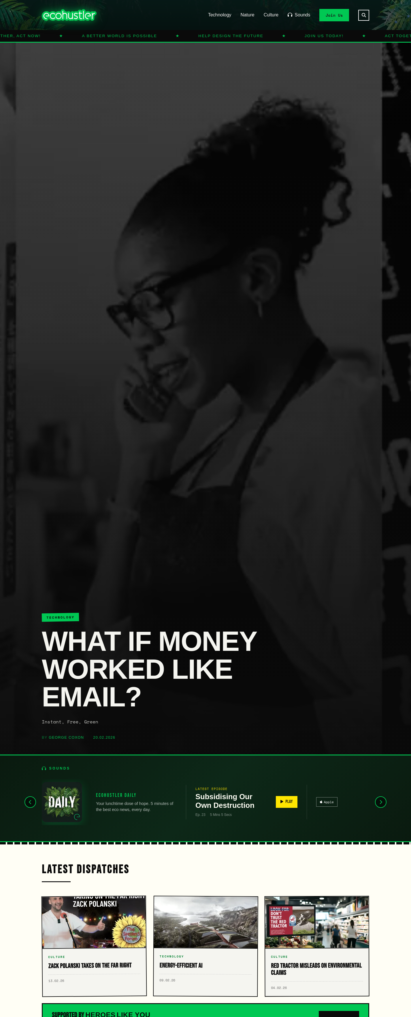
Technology (219, 14)
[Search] (363, 15)
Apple (327, 801)
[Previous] (30, 802)
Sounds (299, 14)
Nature (247, 14)
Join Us (334, 15)
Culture (271, 14)
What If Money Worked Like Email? (149, 669)
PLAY (286, 801)
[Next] (381, 802)
